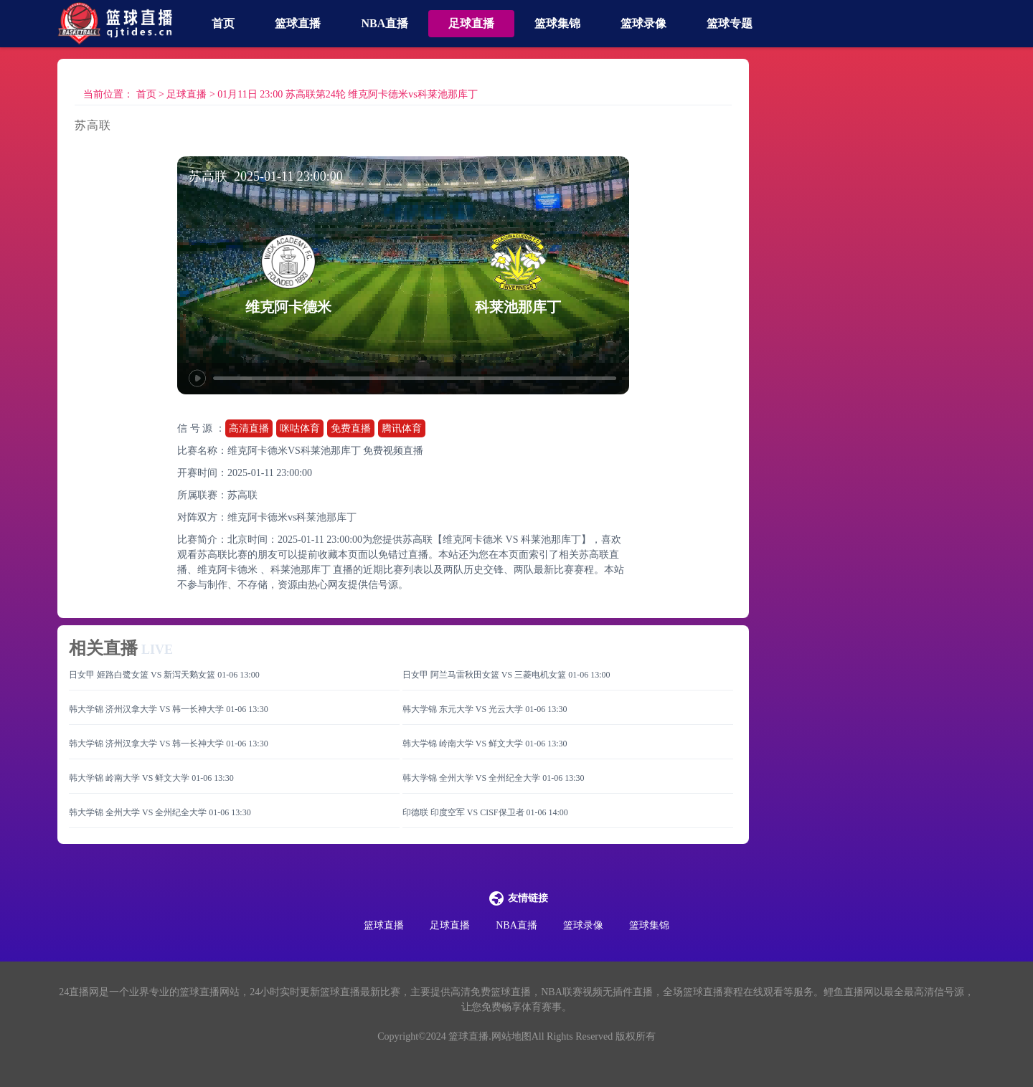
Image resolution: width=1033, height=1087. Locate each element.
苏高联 (242, 495)
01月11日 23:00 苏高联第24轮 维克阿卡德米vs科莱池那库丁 (347, 94)
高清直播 (249, 428)
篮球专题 (730, 23)
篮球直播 (298, 23)
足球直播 (471, 23)
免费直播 (351, 428)
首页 (223, 23)
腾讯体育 (402, 428)
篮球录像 (643, 23)
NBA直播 (384, 23)
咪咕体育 (300, 428)
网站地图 (511, 1036)
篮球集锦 (557, 23)
